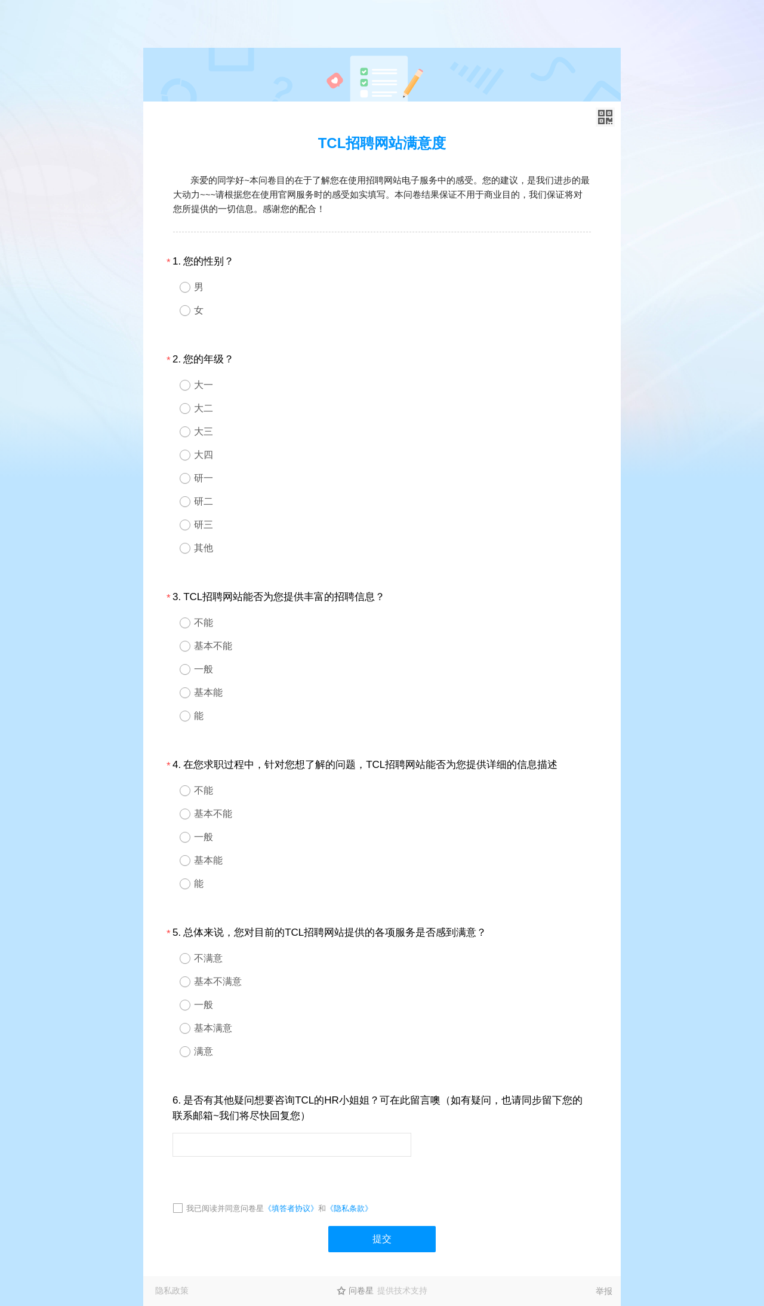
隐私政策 (172, 1290)
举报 (604, 1291)
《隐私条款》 (349, 1208)
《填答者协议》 (291, 1208)
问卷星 (361, 1290)
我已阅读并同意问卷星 (225, 1208)
